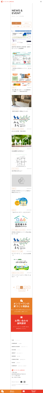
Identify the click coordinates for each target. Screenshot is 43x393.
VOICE (16, 362)
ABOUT (17, 353)
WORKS (16, 356)
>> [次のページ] (27, 290)
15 (23, 290)
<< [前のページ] (14, 287)
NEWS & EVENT (20, 346)
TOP (16, 340)
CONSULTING (18, 359)
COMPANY (17, 343)
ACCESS (16, 349)
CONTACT (19, 365)
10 (20, 290)
